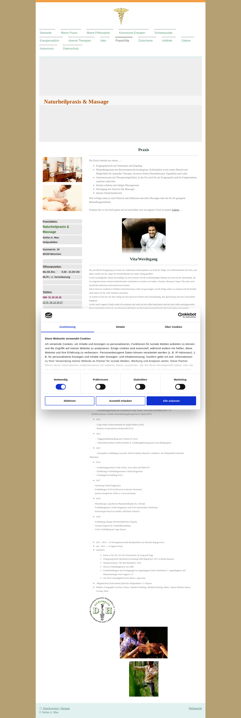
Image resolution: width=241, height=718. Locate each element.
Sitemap (65, 708)
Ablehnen (70, 400)
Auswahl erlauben (120, 400)
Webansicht (195, 708)
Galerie (175, 210)
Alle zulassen (171, 400)
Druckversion (49, 708)
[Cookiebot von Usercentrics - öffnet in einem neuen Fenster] (180, 315)
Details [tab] (120, 326)
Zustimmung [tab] (67, 326)
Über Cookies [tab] (173, 326)
